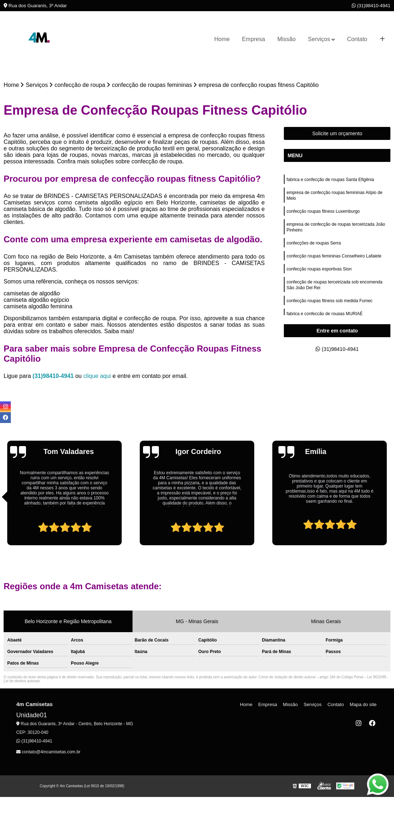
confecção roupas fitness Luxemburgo (323, 214)
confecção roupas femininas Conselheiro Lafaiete (333, 262)
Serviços (319, 39)
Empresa (253, 39)
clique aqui (97, 377)
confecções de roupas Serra (313, 248)
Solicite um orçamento (337, 134)
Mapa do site (364, 705)
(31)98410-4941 (371, 5)
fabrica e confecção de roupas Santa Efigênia (330, 180)
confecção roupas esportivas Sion (318, 275)
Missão (286, 39)
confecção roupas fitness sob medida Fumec (329, 309)
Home (222, 39)
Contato (357, 39)
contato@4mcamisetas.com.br (48, 752)
